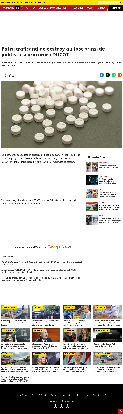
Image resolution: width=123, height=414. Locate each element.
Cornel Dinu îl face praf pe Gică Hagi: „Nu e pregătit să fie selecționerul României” (76, 323)
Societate (42, 8)
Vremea (101, 8)
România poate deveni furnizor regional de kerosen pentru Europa (14, 323)
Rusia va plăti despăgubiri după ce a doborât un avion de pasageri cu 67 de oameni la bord (106, 369)
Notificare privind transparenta (61, 401)
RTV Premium (17, 2)
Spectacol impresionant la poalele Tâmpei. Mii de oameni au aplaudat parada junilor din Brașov (110, 168)
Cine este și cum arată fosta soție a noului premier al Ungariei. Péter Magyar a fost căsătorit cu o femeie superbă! (76, 369)
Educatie (78, 8)
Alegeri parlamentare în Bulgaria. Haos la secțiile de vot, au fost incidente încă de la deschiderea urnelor (109, 208)
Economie (55, 8)
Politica (30, 8)
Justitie (67, 8)
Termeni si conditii (39, 395)
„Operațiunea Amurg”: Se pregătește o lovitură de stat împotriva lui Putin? (44, 346)
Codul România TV (100, 395)
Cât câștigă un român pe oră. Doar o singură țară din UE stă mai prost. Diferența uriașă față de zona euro (41, 263)
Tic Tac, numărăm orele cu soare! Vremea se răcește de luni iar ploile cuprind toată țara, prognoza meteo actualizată (110, 221)
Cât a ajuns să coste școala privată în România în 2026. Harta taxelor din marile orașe (14, 346)
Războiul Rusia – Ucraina (45, 2)
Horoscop (29, 2)
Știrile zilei (5, 2)
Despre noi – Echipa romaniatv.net (74, 395)
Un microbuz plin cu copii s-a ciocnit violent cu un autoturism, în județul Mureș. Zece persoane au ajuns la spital (15, 369)
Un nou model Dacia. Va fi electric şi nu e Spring (104, 345)
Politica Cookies (22, 395)
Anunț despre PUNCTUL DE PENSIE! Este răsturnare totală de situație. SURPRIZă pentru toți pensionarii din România (38, 271)
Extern (102, 203)
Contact (54, 395)
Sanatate (90, 8)
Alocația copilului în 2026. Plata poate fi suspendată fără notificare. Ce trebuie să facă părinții (106, 323)
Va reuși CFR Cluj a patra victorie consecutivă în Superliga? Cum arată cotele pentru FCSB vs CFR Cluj (15, 379)
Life (100, 189)
